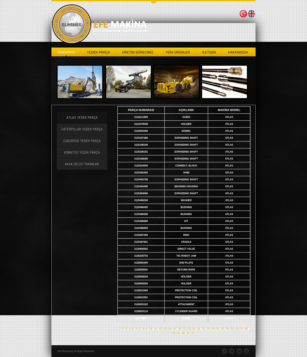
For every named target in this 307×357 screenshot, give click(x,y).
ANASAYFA (66, 52)
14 (170, 328)
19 (193, 328)
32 (178, 332)
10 (150, 328)
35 (192, 332)
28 (236, 328)
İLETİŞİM (209, 52)
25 (222, 328)
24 (217, 328)
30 (246, 328)
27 (232, 328)
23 (212, 328)
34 (188, 332)
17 (184, 328)
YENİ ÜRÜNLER (178, 52)
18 (189, 328)
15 (174, 328)
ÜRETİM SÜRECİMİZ (138, 52)
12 (160, 328)
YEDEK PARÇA (98, 52)
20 (198, 328)
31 (173, 332)
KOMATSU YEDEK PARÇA (82, 152)
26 (227, 328)
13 (165, 328)
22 (208, 328)
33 (183, 332)
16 (179, 328)
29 (241, 328)
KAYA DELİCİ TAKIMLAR (82, 164)
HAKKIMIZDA (238, 52)
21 (203, 328)
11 (155, 328)
